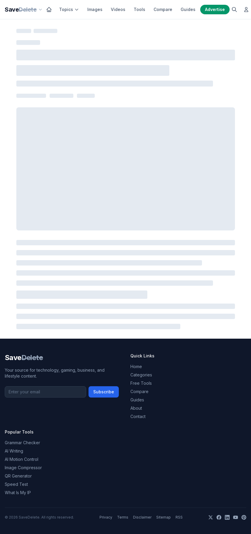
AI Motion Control (21, 459)
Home (136, 366)
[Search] (234, 9)
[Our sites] (40, 9)
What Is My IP (18, 492)
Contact (138, 416)
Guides (188, 9)
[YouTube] (235, 517)
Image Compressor (23, 467)
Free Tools (141, 383)
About (136, 408)
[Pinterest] (243, 517)
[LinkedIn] (227, 517)
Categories (141, 374)
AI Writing (14, 450)
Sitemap (163, 517)
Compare (163, 9)
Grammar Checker (22, 442)
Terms (122, 517)
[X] (210, 517)
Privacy (106, 517)
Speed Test (16, 484)
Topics (69, 9)
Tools (139, 9)
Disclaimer (142, 517)
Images (94, 9)
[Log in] (246, 9)
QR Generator (18, 475)
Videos (118, 9)
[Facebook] (219, 517)
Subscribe (103, 391)
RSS (179, 517)
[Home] (49, 9)
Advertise (215, 9)
